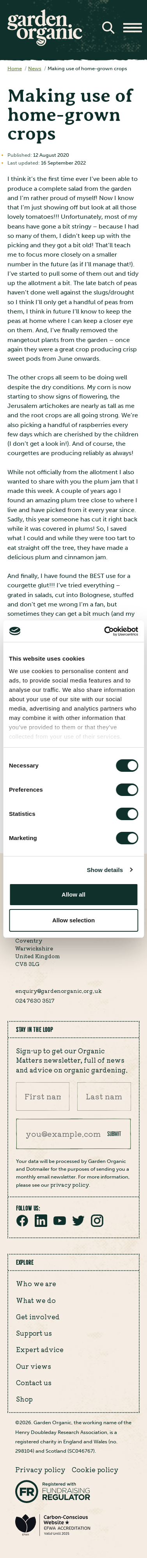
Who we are (36, 1283)
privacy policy (69, 1184)
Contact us (33, 1382)
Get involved (38, 1316)
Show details (105, 870)
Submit (114, 1134)
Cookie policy (95, 1469)
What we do (36, 1300)
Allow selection (73, 920)
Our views (33, 1366)
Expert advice (40, 1349)
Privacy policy (40, 1469)
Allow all (73, 894)
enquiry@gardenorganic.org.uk (58, 990)
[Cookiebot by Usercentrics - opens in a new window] (105, 631)
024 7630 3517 (35, 1000)
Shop (24, 1399)
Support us (34, 1333)
